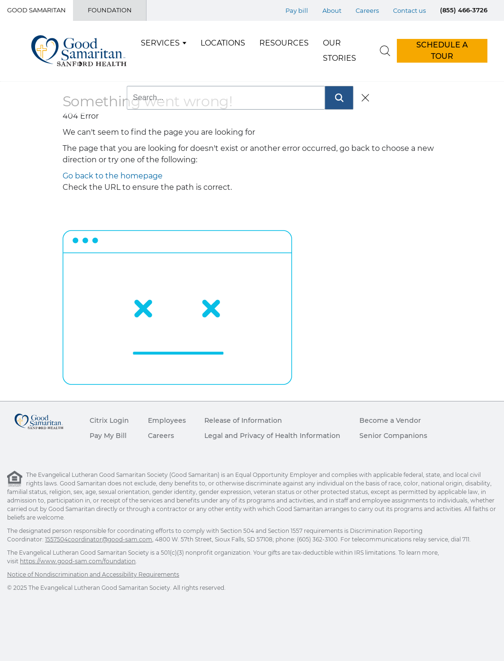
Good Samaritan (36, 10)
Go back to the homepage (113, 175)
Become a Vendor (390, 420)
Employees (167, 420)
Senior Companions (393, 435)
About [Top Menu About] (331, 10)
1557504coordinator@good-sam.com (98, 539)
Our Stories (339, 50)
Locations (223, 42)
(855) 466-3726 (463, 10)
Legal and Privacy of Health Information (272, 435)
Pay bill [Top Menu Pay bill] (296, 10)
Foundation (110, 10)
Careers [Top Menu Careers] (367, 10)
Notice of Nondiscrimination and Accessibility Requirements (93, 574)
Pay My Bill (108, 435)
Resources (284, 42)
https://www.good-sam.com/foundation (78, 561)
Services (160, 42)
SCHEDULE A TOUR (442, 50)
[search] (385, 51)
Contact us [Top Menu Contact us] (409, 10)
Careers (161, 435)
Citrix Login (109, 420)
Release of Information (243, 420)
